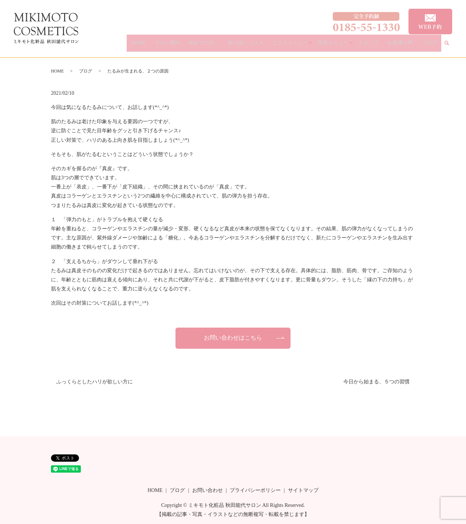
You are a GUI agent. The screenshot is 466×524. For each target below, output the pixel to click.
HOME (176, 45)
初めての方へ (231, 45)
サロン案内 (199, 45)
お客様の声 (408, 45)
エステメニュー (305, 45)
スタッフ (382, 45)
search (451, 46)
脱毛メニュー (347, 45)
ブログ (431, 45)
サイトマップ (303, 490)
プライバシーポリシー (255, 490)
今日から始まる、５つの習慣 (376, 381)
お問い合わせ (207, 490)
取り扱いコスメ (267, 45)
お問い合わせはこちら (233, 338)
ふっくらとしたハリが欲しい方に (94, 381)
